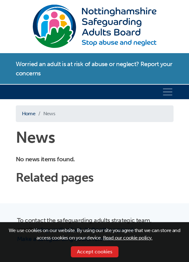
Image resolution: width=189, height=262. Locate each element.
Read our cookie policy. (127, 238)
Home (29, 113)
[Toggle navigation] (167, 92)
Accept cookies (94, 252)
